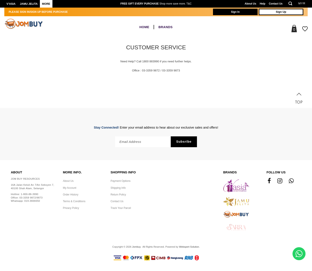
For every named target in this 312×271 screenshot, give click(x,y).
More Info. (72, 172)
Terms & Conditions (74, 201)
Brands (230, 172)
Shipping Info (118, 187)
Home (144, 27)
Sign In (235, 11)
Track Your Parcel (120, 208)
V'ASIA (11, 3)
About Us (250, 3)
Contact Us (276, 3)
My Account (69, 187)
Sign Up (281, 11)
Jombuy (136, 246)
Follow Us (276, 172)
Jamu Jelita (29, 3)
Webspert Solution (189, 246)
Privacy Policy (71, 208)
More (46, 3)
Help (262, 3)
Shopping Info (123, 172)
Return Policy (118, 194)
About (16, 172)
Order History (70, 194)
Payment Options (120, 180)
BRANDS (165, 27)
